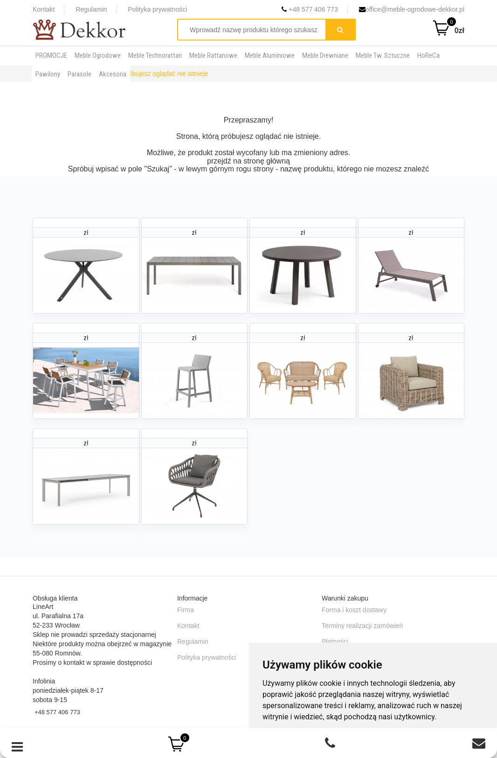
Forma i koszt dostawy (354, 610)
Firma (185, 610)
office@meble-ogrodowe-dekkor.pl (411, 9)
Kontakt (44, 9)
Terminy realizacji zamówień (362, 625)
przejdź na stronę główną (248, 161)
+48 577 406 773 (310, 9)
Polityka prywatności (157, 9)
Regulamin (91, 9)
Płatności (335, 641)
